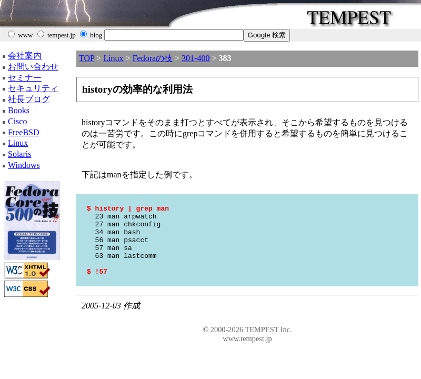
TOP (86, 58)
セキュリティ (33, 88)
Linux (18, 142)
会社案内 (25, 55)
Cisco (17, 121)
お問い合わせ (33, 66)
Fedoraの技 (153, 58)
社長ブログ (29, 99)
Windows (24, 165)
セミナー (25, 77)
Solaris (19, 153)
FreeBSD (23, 132)
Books (18, 110)
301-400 (195, 58)
